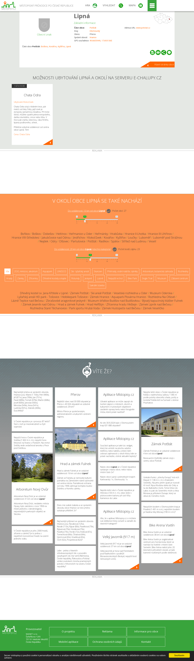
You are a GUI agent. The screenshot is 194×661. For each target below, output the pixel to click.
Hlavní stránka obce (164, 64)
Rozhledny (183, 271)
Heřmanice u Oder (80, 234)
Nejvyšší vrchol (115, 278)
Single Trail (147, 278)
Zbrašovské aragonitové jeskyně (66, 301)
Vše (7, 271)
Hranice (93, 37)
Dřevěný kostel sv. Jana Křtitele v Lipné (44, 293)
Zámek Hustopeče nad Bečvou (121, 308)
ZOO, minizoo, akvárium (26, 271)
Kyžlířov (61, 46)
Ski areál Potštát (101, 293)
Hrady (9, 278)
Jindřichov (79, 237)
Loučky (132, 237)
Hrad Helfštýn (95, 304)
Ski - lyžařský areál (80, 271)
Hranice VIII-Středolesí (25, 237)
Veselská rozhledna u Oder (130, 293)
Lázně (100, 278)
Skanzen (98, 271)
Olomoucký (95, 31)
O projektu (68, 631)
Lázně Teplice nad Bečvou (27, 301)
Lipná (82, 16)
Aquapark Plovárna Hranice (129, 297)
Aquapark (47, 271)
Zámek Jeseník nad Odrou (39, 304)
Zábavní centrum (179, 278)
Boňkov (25, 234)
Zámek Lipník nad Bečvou (155, 304)
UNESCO (61, 271)
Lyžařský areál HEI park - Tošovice (38, 297)
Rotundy (75, 278)
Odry (54, 241)
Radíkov (104, 241)
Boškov (44, 46)
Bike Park (132, 278)
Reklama (107, 631)
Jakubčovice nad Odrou (56, 237)
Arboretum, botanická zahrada (158, 271)
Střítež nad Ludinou (134, 241)
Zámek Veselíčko (153, 308)
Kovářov (53, 46)
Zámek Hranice (99, 297)
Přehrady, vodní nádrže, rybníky (122, 271)
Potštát (93, 27)
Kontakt (146, 641)
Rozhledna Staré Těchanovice (48, 308)
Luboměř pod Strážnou (167, 237)
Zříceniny (33, 278)
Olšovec (64, 241)
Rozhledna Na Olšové (161, 297)
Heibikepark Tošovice (74, 297)
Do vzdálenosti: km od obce (86, 210)
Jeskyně (88, 278)
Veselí (152, 241)
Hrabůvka (116, 234)
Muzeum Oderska (161, 293)
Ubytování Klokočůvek (23, 102)
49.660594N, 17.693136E (101, 40)
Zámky (20, 278)
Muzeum (161, 278)
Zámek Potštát (79, 293)
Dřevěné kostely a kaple (54, 278)
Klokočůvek (94, 237)
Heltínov (61, 234)
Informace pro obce (146, 631)
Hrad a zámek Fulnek (71, 304)
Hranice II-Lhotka (135, 234)
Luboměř (145, 237)
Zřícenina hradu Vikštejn (121, 304)
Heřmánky (101, 234)
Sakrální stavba (97, 285)
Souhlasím (179, 655)
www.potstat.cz (143, 27)
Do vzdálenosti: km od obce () (82, 249)
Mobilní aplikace (68, 641)
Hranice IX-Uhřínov (160, 234)
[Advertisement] (97, 172)
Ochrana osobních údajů (107, 641)
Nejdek (44, 241)
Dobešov (48, 234)
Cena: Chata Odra (22, 134)
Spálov (115, 241)
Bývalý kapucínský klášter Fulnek (162, 301)
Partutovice (78, 241)
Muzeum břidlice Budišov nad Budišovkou (114, 301)
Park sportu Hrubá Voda (84, 308)
